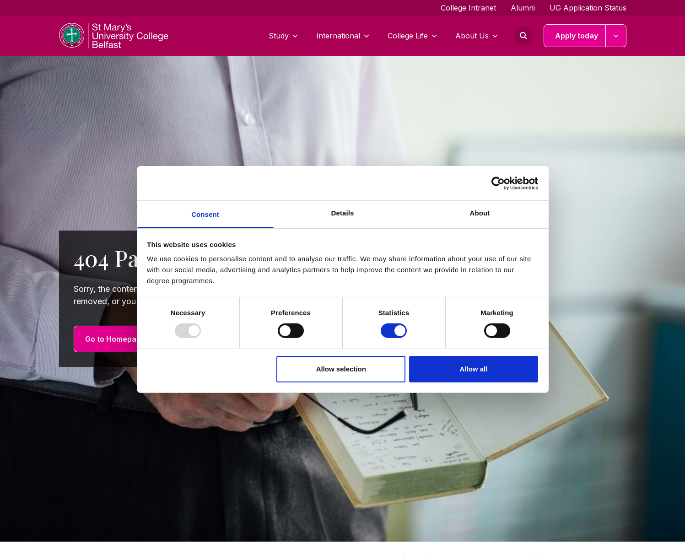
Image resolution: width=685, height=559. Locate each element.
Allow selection (341, 369)
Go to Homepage (115, 339)
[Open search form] (523, 36)
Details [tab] (342, 213)
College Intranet (468, 7)
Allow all (474, 369)
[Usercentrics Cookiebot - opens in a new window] (498, 183)
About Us (476, 35)
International (342, 35)
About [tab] (480, 213)
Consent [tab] (205, 214)
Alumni (523, 7)
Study (283, 35)
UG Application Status (588, 7)
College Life (412, 35)
